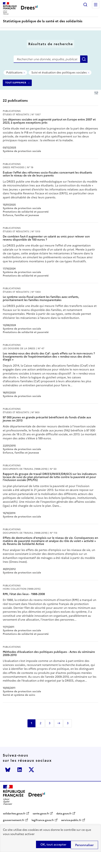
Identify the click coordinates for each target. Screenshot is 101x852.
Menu (95, 4)
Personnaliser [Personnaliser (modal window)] (84, 845)
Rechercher (85, 4)
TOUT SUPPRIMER (15, 82)
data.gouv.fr (64, 814)
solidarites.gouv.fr (14, 814)
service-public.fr (71, 820)
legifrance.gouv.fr (43, 820)
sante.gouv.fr (41, 814)
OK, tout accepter (53, 844)
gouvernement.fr (13, 820)
